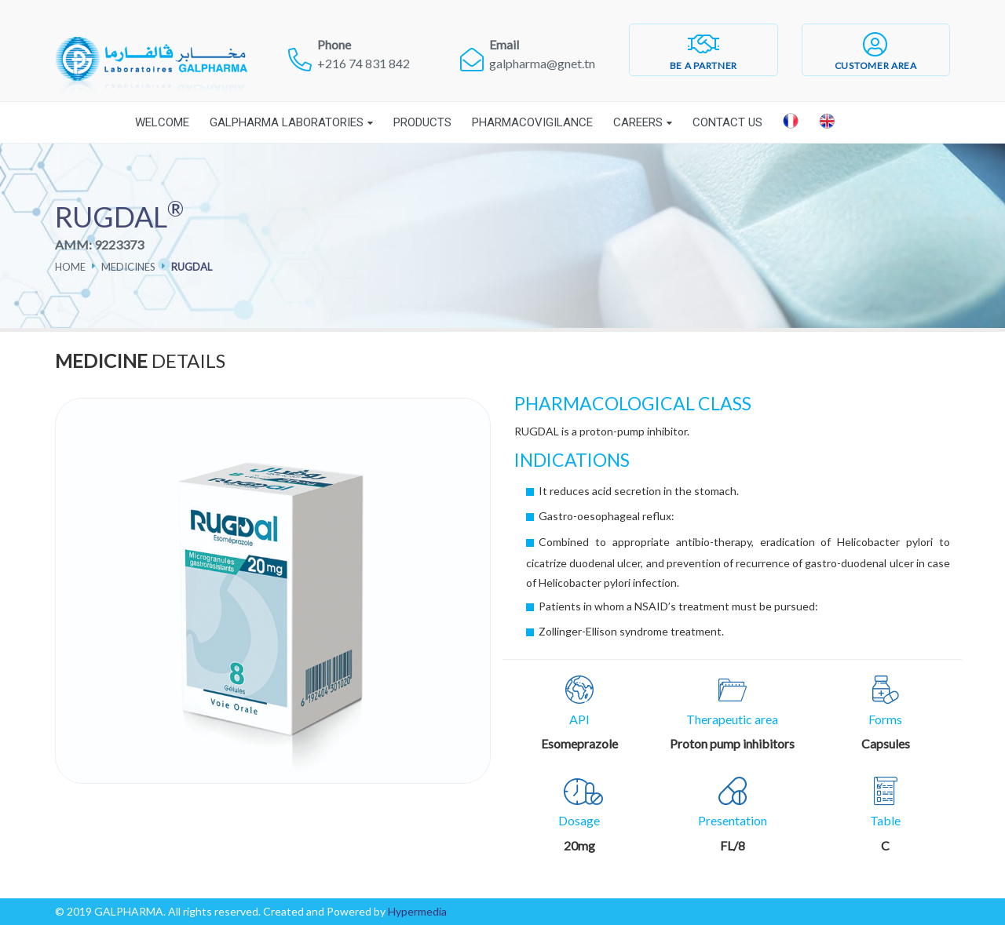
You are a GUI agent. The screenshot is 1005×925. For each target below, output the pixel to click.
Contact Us (727, 122)
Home (70, 266)
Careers (638, 122)
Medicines (128, 266)
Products (422, 122)
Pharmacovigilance (532, 122)
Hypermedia (417, 911)
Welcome (162, 122)
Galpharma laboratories (287, 122)
